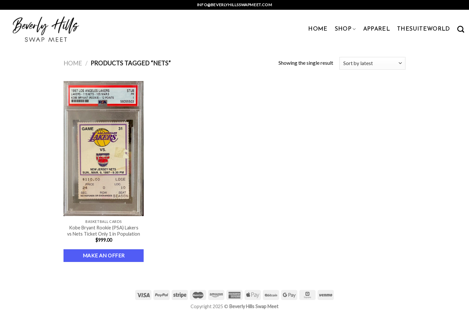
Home (73, 63)
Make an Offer (104, 255)
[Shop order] (372, 63)
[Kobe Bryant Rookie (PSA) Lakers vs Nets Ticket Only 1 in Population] (104, 148)
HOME (317, 29)
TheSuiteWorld (423, 29)
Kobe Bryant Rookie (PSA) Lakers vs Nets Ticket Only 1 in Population (103, 231)
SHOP (345, 29)
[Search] (460, 29)
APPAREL (376, 29)
